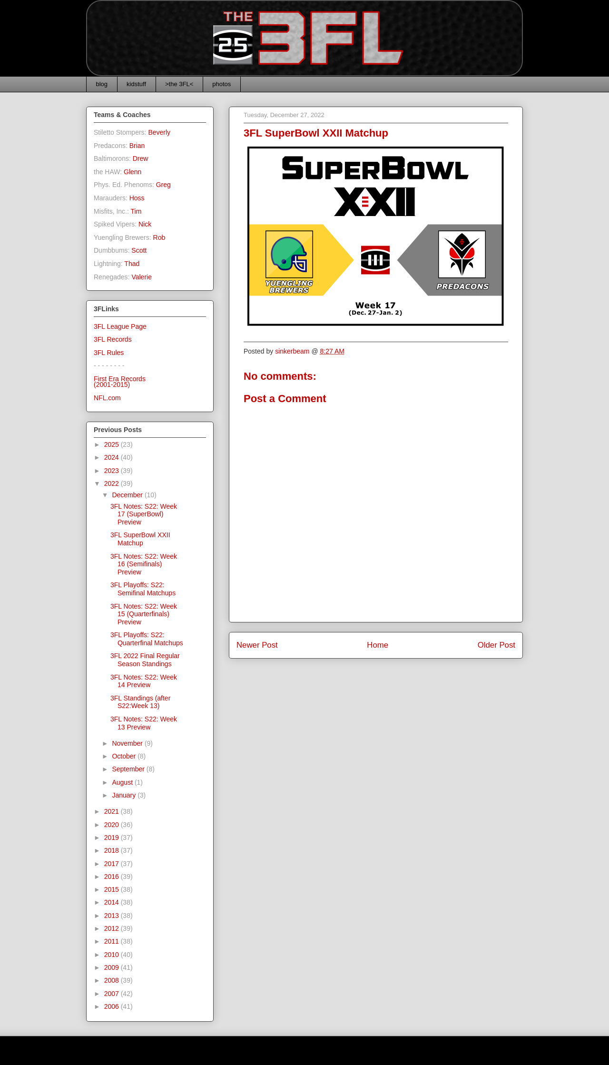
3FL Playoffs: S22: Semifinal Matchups (143, 589)
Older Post (496, 645)
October (125, 756)
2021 (112, 811)
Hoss (137, 198)
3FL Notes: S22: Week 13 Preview (143, 723)
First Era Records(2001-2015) (120, 382)
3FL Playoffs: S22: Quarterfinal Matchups (146, 639)
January (125, 795)
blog (102, 84)
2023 (112, 470)
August (123, 782)
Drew (140, 158)
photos (221, 84)
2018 (112, 850)
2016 (112, 876)
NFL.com (107, 398)
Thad (131, 263)
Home (377, 645)
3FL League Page (120, 326)
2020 (112, 824)
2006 (112, 1006)
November (128, 743)
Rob (159, 237)
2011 (112, 941)
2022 (112, 483)
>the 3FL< (179, 84)
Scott (139, 250)
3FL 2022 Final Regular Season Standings (145, 660)
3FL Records (113, 339)
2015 (112, 889)
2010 (112, 954)
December (128, 495)
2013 (112, 915)
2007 (112, 993)
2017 (112, 864)
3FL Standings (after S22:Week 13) (140, 702)
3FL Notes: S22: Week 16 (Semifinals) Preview (143, 564)
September (129, 769)
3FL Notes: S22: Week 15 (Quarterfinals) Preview (143, 614)
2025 (112, 444)
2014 (112, 902)
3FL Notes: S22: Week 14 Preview (143, 681)
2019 (112, 837)
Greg (163, 184)
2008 (112, 980)
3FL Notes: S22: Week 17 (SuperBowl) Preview (143, 514)
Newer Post (257, 645)
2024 (112, 457)
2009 (112, 967)
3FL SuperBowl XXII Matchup (140, 539)
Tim (136, 211)
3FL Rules (109, 352)
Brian (137, 145)
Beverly (159, 132)
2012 (112, 928)
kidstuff (136, 84)
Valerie (141, 277)
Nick (144, 224)
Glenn (132, 172)
